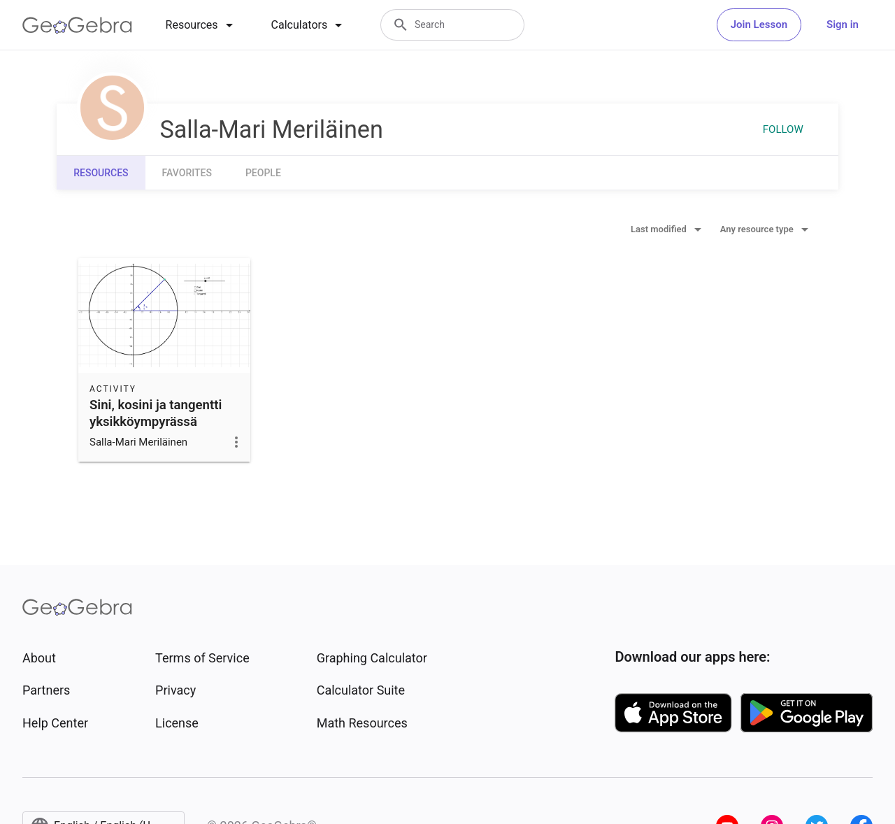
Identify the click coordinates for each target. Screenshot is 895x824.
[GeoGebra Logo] (77, 25)
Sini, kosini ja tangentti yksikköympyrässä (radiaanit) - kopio (156, 421)
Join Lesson (759, 24)
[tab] (202, 25)
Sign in (842, 24)
